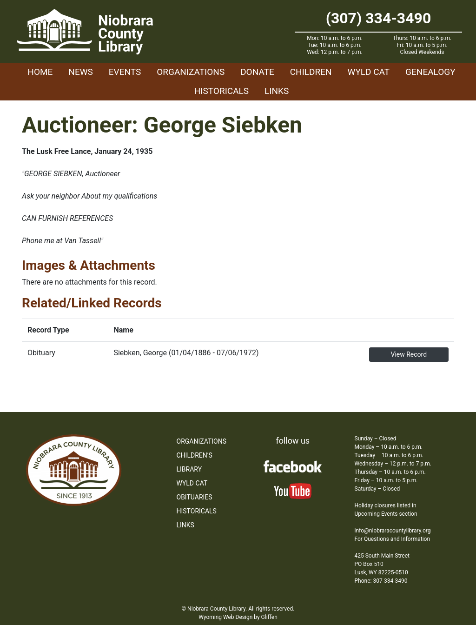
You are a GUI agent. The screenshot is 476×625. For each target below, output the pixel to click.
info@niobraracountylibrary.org (393, 530)
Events (125, 71)
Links (276, 91)
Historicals (221, 91)
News (80, 71)
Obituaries (194, 497)
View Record (408, 354)
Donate (257, 71)
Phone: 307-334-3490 (381, 581)
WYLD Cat (369, 71)
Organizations (191, 71)
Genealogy (430, 71)
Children (311, 71)
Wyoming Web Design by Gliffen (238, 617)
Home (40, 71)
